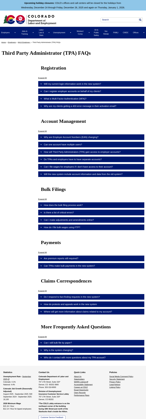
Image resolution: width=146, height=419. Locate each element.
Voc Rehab (106, 32)
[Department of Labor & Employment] (43, 20)
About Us (77, 377)
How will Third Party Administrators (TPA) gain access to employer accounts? (80, 152)
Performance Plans (81, 395)
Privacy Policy (115, 382)
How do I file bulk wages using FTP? (59, 227)
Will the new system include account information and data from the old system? (81, 174)
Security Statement (117, 379)
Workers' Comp (80, 32)
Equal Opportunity (81, 390)
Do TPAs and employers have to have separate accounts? (70, 159)
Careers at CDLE (81, 387)
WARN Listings (80, 382)
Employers (12, 42)
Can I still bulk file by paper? (55, 342)
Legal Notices (114, 385)
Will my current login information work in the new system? (70, 84)
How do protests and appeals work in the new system (68, 304)
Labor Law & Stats (41, 32)
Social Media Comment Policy (121, 377)
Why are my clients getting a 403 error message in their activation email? (77, 106)
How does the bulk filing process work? (61, 205)
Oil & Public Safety (96, 32)
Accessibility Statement (83, 385)
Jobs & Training (24, 32)
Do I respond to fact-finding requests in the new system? (69, 297)
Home (3, 42)
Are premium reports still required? (58, 258)
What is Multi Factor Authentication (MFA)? (62, 98)
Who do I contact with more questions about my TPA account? (72, 357)
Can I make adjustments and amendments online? (66, 220)
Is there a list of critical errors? (56, 212)
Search (140, 20)
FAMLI (115, 33)
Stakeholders (79, 379)
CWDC (125, 33)
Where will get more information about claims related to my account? (75, 311)
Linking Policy (114, 387)
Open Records (80, 393)
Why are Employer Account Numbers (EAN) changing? (68, 137)
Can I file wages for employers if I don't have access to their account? (76, 166)
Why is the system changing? (56, 350)
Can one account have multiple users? (60, 144)
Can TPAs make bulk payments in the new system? (67, 265)
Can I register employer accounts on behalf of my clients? (70, 91)
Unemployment (59, 33)
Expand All (42, 78)
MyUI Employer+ (24, 42)
